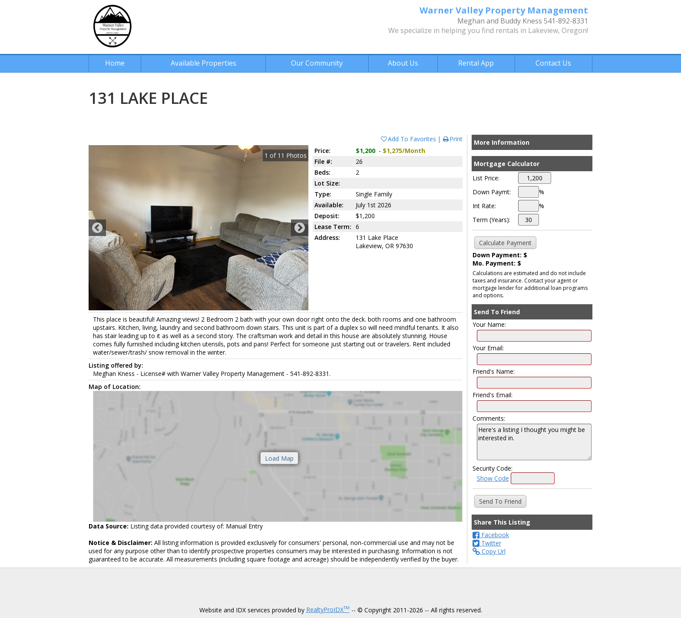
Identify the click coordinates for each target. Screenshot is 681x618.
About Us (403, 63)
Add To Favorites (408, 139)
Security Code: (492, 468)
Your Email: (488, 348)
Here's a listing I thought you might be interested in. (534, 442)
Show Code (493, 478)
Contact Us (553, 63)
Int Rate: (484, 206)
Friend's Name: (494, 371)
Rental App (476, 63)
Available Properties (203, 63)
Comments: (489, 418)
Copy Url (489, 551)
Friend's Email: (492, 395)
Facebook (491, 535)
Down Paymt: (492, 192)
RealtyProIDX (328, 609)
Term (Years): (491, 220)
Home (115, 63)
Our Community (317, 63)
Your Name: (489, 324)
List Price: (486, 178)
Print (452, 139)
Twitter (487, 543)
